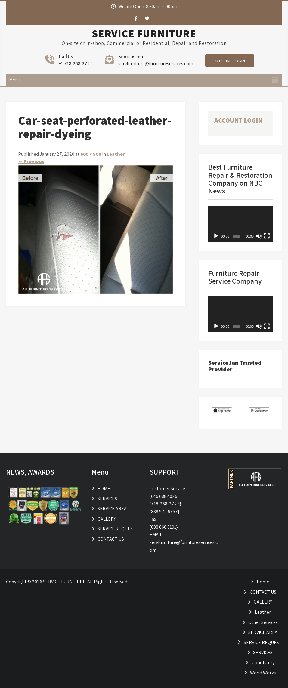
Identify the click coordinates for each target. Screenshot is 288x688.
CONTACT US (111, 539)
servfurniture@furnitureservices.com (155, 63)
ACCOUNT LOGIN (229, 60)
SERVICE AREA (112, 508)
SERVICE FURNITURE (144, 33)
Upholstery (263, 662)
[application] (240, 224)
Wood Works (263, 673)
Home (263, 582)
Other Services (263, 622)
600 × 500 (90, 154)
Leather (116, 154)
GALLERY (107, 519)
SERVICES (107, 499)
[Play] (216, 236)
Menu (14, 80)
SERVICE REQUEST (117, 529)
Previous (31, 161)
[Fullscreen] (267, 236)
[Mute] (259, 236)
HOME (104, 488)
